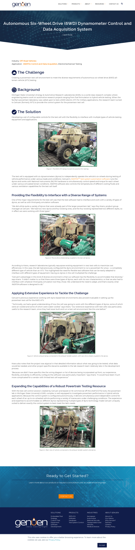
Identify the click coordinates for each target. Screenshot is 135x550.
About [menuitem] (87, 4)
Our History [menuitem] (109, 518)
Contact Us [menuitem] (113, 4)
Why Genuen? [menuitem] (110, 520)
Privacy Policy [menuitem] (110, 527)
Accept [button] (102, 545)
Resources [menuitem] (99, 4)
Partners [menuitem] (108, 522)
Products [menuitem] (76, 4)
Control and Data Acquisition (44, 64)
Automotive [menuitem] (91, 518)
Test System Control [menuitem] (76, 522)
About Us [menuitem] (108, 516)
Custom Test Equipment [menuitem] (55, 521)
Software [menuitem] (72, 518)
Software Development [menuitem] (56, 526)
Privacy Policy (55, 540)
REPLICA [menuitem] (72, 516)
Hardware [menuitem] (72, 520)
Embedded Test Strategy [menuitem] (57, 517)
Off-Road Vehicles (28, 61)
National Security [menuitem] (93, 520)
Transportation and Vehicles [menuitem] (94, 523)
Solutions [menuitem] (62, 4)
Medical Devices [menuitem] (93, 527)
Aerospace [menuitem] (91, 516)
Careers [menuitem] (108, 524)
